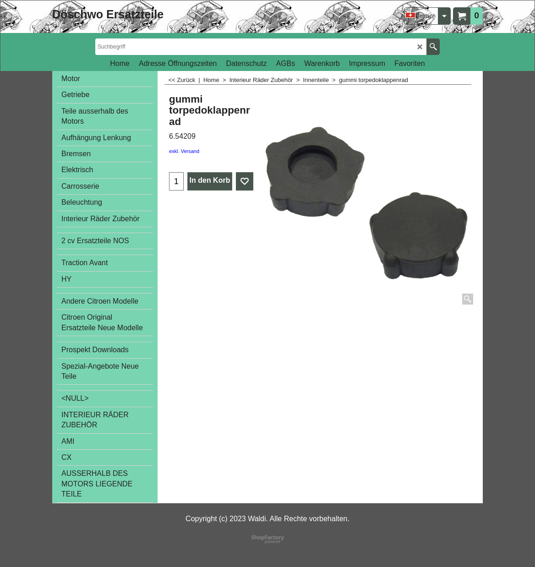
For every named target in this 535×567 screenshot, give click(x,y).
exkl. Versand (184, 151)
